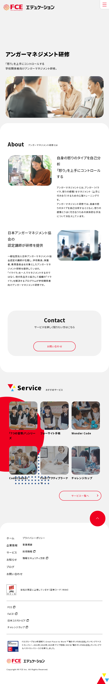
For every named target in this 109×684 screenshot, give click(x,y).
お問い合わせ (54, 346)
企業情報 (12, 545)
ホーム (10, 538)
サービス (12, 552)
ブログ (10, 567)
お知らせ (12, 560)
